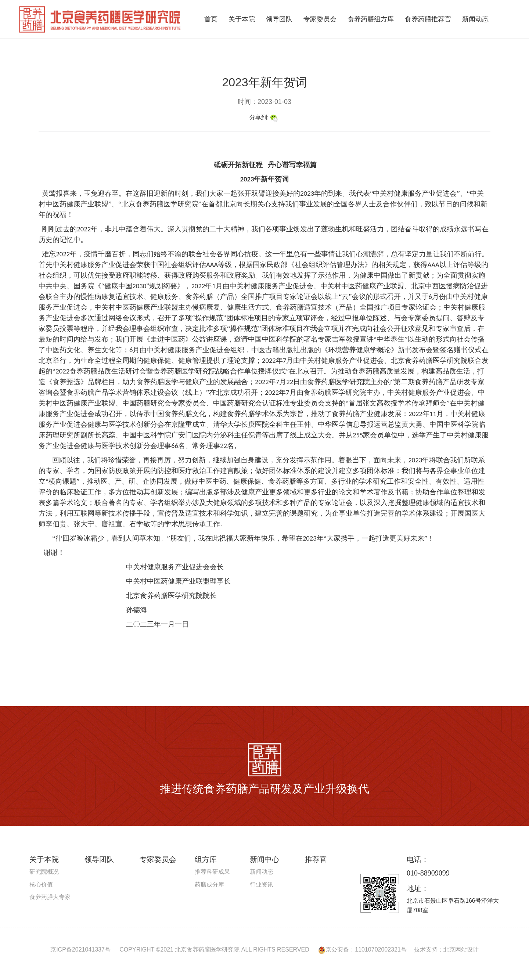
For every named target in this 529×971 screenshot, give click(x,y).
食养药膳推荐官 (428, 19)
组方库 (206, 859)
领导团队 (279, 19)
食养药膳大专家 (50, 897)
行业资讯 (261, 884)
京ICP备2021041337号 (80, 949)
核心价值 (41, 884)
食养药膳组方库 (371, 19)
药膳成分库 (209, 884)
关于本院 (241, 19)
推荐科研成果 (212, 872)
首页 (210, 19)
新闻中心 (264, 859)
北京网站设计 (461, 949)
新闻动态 (475, 19)
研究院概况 (44, 872)
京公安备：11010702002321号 (362, 949)
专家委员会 (320, 19)
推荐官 (316, 859)
